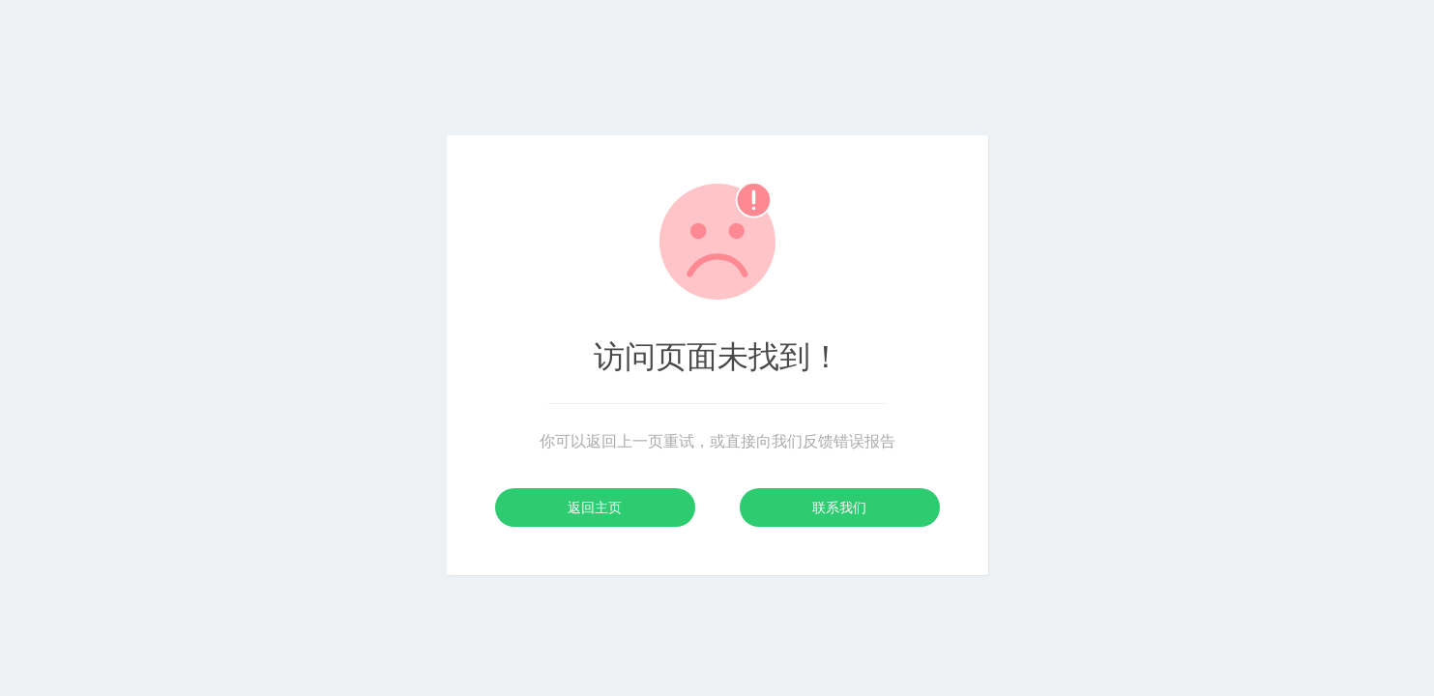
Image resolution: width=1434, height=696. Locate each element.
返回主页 (595, 507)
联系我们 (839, 507)
